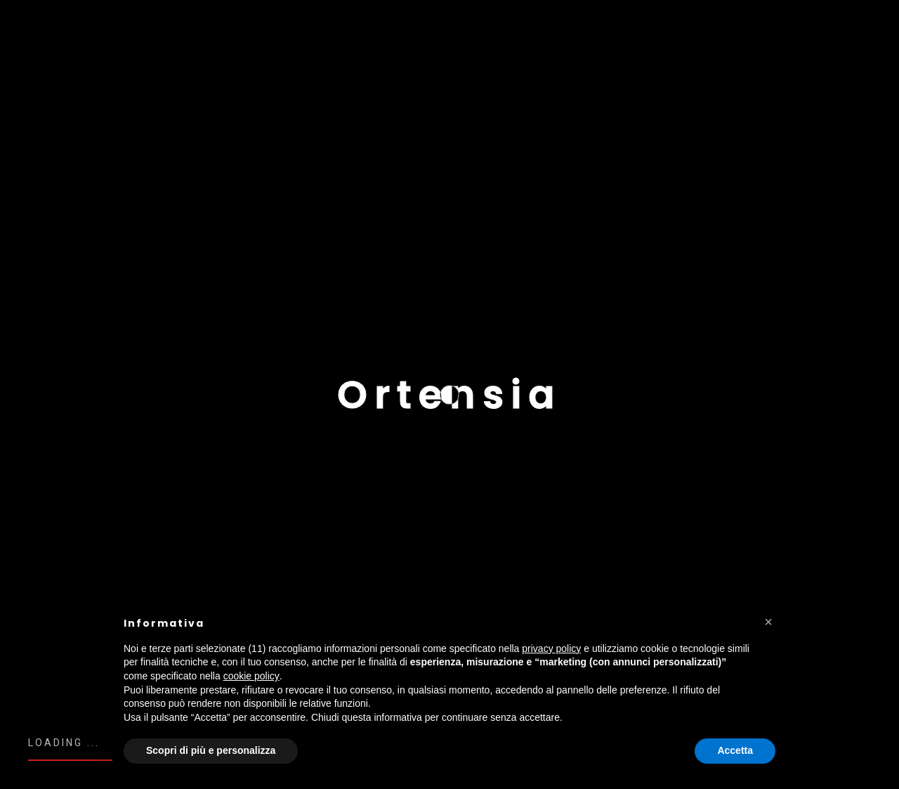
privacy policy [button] (551, 648)
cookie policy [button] (251, 676)
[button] (768, 622)
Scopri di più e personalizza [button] (210, 750)
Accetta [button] (735, 750)
